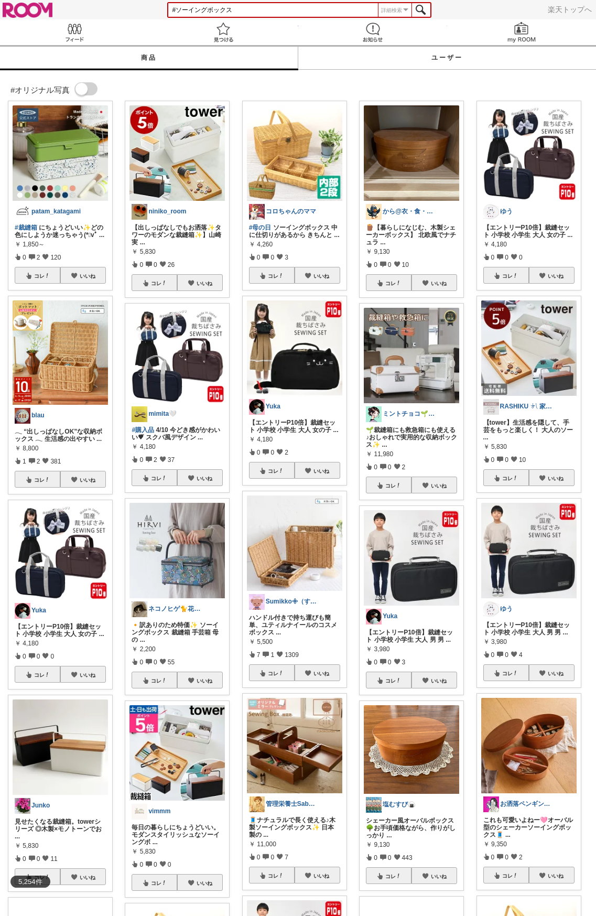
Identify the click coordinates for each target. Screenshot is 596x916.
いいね (87, 275)
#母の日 (260, 227)
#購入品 (143, 430)
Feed (74, 32)
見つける (223, 32)
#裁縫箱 (26, 227)
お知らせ (372, 32)
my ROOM (521, 32)
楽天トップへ (570, 9)
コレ (42, 275)
